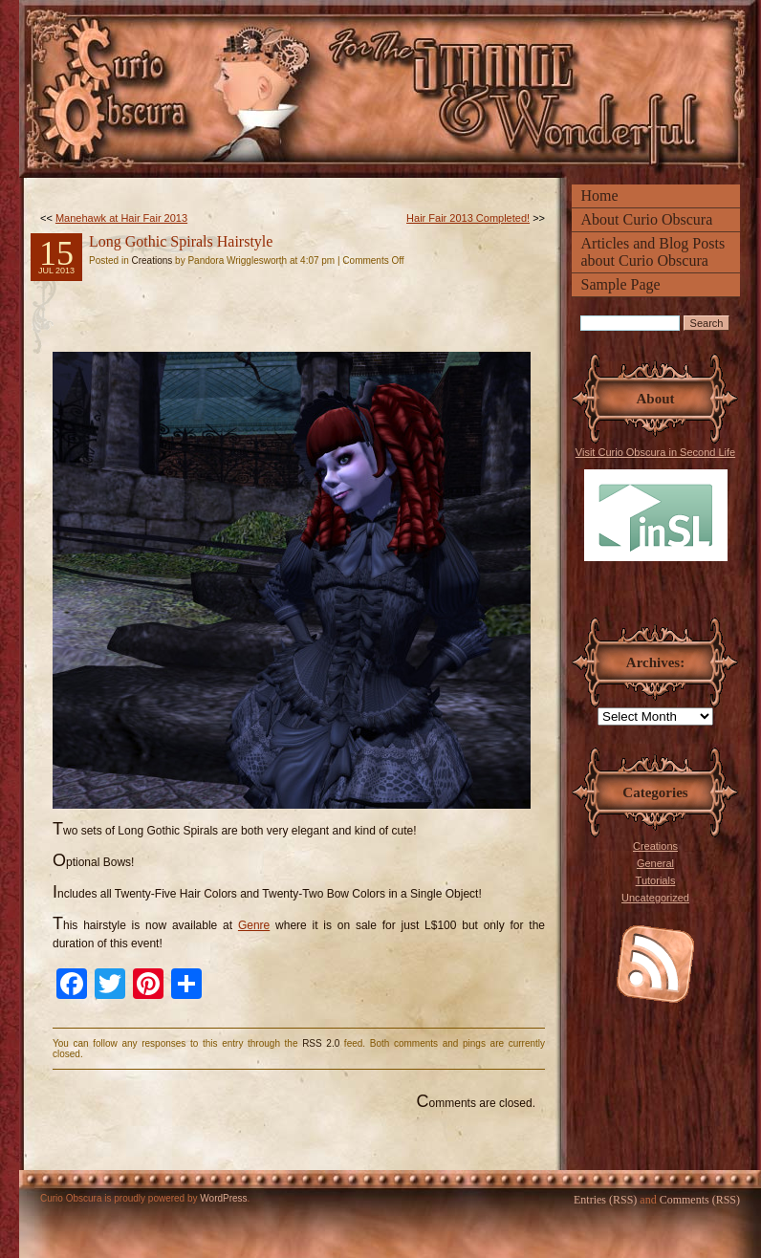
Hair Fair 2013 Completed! (468, 218)
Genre (254, 925)
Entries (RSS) (605, 1199)
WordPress (223, 1198)
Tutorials (656, 880)
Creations (655, 846)
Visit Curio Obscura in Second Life (655, 503)
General (655, 863)
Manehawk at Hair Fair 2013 (121, 218)
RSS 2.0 (320, 1043)
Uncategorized (655, 897)
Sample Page (621, 284)
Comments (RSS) (700, 1199)
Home (600, 195)
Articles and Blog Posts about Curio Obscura (653, 252)
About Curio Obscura (647, 219)
